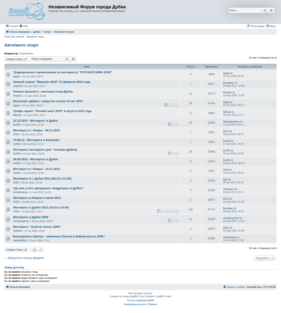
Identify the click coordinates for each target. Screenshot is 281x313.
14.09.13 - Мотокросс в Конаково (36, 140)
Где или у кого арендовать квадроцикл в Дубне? (48, 188)
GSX (16, 134)
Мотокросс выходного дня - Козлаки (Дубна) (45, 149)
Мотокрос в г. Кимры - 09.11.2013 (36, 130)
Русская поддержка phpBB (140, 300)
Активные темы (35, 36)
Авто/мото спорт (21, 45)
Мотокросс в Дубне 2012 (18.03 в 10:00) (41, 207)
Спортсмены (26, 53)
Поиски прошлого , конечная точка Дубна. (43, 91)
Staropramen (231, 121)
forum (149, 293)
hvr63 (16, 124)
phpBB (133, 296)
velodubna (19, 240)
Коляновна (20, 192)
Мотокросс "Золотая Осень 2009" (37, 226)
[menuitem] (23, 26)
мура (16, 76)
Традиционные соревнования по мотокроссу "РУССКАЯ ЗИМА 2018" (62, 72)
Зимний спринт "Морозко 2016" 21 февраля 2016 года (51, 82)
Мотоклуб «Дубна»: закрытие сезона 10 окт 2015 (48, 101)
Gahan (17, 230)
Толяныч (228, 189)
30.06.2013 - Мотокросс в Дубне (35, 159)
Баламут (228, 82)
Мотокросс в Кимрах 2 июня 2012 (37, 197)
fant (225, 179)
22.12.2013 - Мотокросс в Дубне (35, 120)
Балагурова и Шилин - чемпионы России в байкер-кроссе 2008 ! (59, 236)
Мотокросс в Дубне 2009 (30, 217)
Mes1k (17, 115)
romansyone (21, 221)
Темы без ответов (14, 36)
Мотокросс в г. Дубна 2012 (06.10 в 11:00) (42, 178)
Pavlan (17, 95)
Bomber (228, 208)
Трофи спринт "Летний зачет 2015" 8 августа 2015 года (52, 111)
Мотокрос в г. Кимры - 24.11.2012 (36, 169)
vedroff (17, 86)
